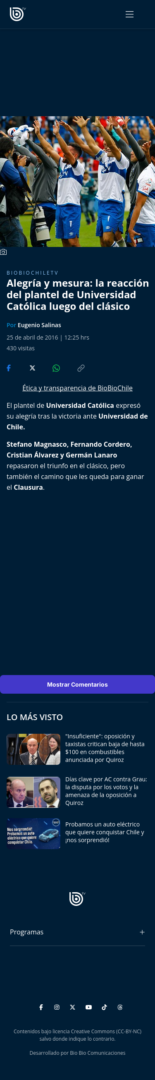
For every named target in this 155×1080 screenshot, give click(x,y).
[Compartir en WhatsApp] (49, 367)
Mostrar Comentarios (77, 684)
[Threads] (120, 1006)
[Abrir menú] (130, 14)
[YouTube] (90, 1006)
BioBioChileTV (33, 272)
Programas (26, 931)
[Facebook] (42, 1006)
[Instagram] (58, 1006)
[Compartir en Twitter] (24, 367)
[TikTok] (105, 1006)
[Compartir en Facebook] (9, 367)
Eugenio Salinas (39, 325)
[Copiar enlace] (73, 367)
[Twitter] (74, 1006)
